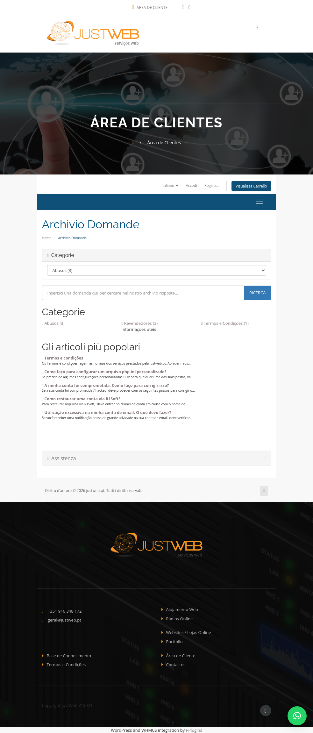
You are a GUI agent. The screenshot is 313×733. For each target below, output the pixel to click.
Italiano (170, 185)
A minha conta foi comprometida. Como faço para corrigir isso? (105, 385)
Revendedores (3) (140, 323)
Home (46, 238)
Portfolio (174, 641)
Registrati (212, 185)
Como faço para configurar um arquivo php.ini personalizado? (104, 371)
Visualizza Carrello (251, 186)
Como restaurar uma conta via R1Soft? (81, 399)
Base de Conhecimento (69, 655)
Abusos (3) (53, 323)
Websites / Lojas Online (188, 632)
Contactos (176, 664)
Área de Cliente (149, 7)
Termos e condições (62, 358)
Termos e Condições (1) (225, 323)
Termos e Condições (66, 664)
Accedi (191, 185)
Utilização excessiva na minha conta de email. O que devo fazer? (106, 412)
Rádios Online (179, 619)
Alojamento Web (182, 609)
